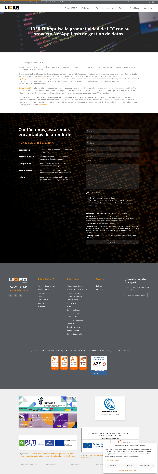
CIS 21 (39, 296)
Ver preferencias (147, 466)
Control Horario (73, 313)
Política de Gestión (125, 350)
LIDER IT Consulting (47, 350)
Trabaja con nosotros (105, 8)
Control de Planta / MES (75, 320)
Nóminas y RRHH (73, 330)
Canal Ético (134, 8)
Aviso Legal (60, 350)
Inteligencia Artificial (74, 296)
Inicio (58, 8)
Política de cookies (123, 470)
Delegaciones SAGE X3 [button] (51, 464)
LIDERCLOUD (71, 306)
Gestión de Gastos (74, 310)
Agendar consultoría (136, 295)
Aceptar (113, 466)
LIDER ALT (41, 306)
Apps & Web (71, 303)
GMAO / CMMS (72, 317)
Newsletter (100, 289)
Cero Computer (43, 300)
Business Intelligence (74, 293)
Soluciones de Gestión (75, 286)
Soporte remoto (132, 2)
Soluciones (86, 8)
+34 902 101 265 (17, 287)
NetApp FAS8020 (25, 88)
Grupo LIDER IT (43, 289)
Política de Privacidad (135, 470)
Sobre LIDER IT (71, 8)
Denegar (130, 466)
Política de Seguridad (108, 350)
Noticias (99, 286)
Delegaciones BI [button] (74, 464)
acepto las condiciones (106, 198)
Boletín (122, 8)
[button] (154, 445)
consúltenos (43, 104)
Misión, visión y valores (46, 286)
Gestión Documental (74, 334)
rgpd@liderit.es (90, 232)
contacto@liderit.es (18, 290)
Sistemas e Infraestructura (77, 289)
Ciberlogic (41, 293)
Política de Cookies (91, 350)
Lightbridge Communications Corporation (34, 79)
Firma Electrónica (73, 327)
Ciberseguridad (72, 300)
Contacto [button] (148, 8)
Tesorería (70, 324)
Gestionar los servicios (112, 460)
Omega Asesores (43, 303)
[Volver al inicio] (12, 8)
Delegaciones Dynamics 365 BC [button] (29, 464)
